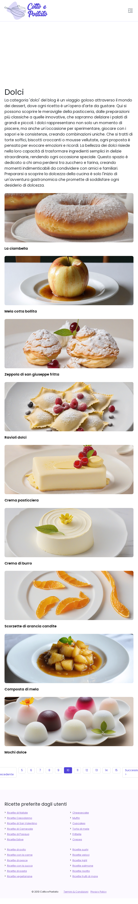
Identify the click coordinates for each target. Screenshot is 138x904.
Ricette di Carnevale (20, 829)
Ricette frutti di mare (85, 876)
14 (106, 770)
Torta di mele (80, 829)
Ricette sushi (80, 849)
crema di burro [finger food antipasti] (18, 563)
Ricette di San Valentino (22, 823)
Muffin (76, 818)
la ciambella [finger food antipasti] (16, 248)
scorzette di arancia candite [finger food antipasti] (31, 626)
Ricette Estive (15, 839)
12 (87, 770)
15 (116, 770)
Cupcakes (78, 823)
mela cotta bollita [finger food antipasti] (21, 311)
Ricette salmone (82, 865)
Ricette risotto (81, 871)
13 (96, 770)
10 (68, 770)
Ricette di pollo (16, 849)
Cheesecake (80, 812)
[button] (130, 10)
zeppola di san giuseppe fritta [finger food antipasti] (32, 374)
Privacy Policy (98, 891)
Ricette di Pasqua (18, 834)
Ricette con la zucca (20, 865)
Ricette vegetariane (19, 876)
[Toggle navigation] (130, 10)
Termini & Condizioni (76, 891)
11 (77, 770)
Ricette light (79, 860)
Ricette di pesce (17, 860)
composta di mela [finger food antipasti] (22, 689)
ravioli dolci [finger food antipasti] (16, 437)
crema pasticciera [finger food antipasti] (22, 500)
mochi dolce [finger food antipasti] (16, 752)
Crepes (77, 839)
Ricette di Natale (17, 812)
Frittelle (76, 834)
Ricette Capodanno (19, 818)
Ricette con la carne (20, 855)
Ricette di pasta (17, 871)
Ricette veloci (81, 855)
